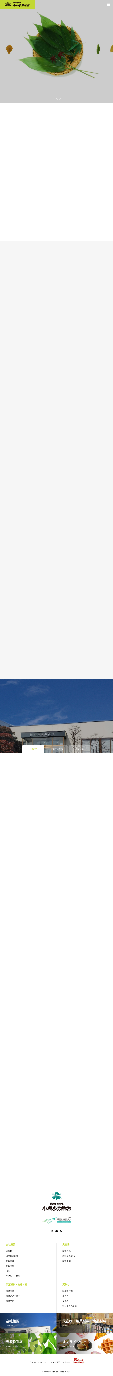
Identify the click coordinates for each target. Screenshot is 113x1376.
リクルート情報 (13, 1276)
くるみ (65, 1301)
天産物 (65, 1244)
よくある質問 (54, 1362)
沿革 (8, 1271)
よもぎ (65, 1296)
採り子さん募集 (69, 1306)
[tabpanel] (56, 51)
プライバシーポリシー (37, 1362)
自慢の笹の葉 (12, 1256)
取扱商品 (66, 1251)
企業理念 (10, 1266)
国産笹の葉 (67, 1291)
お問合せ (66, 1362)
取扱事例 (66, 1261)
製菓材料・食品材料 (16, 1284)
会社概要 (10, 1244)
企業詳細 (10, 1261)
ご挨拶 (9, 1251)
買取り (65, 1284)
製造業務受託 (68, 1256)
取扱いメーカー (13, 1296)
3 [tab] (60, 99)
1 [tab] (53, 99)
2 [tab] (57, 99)
